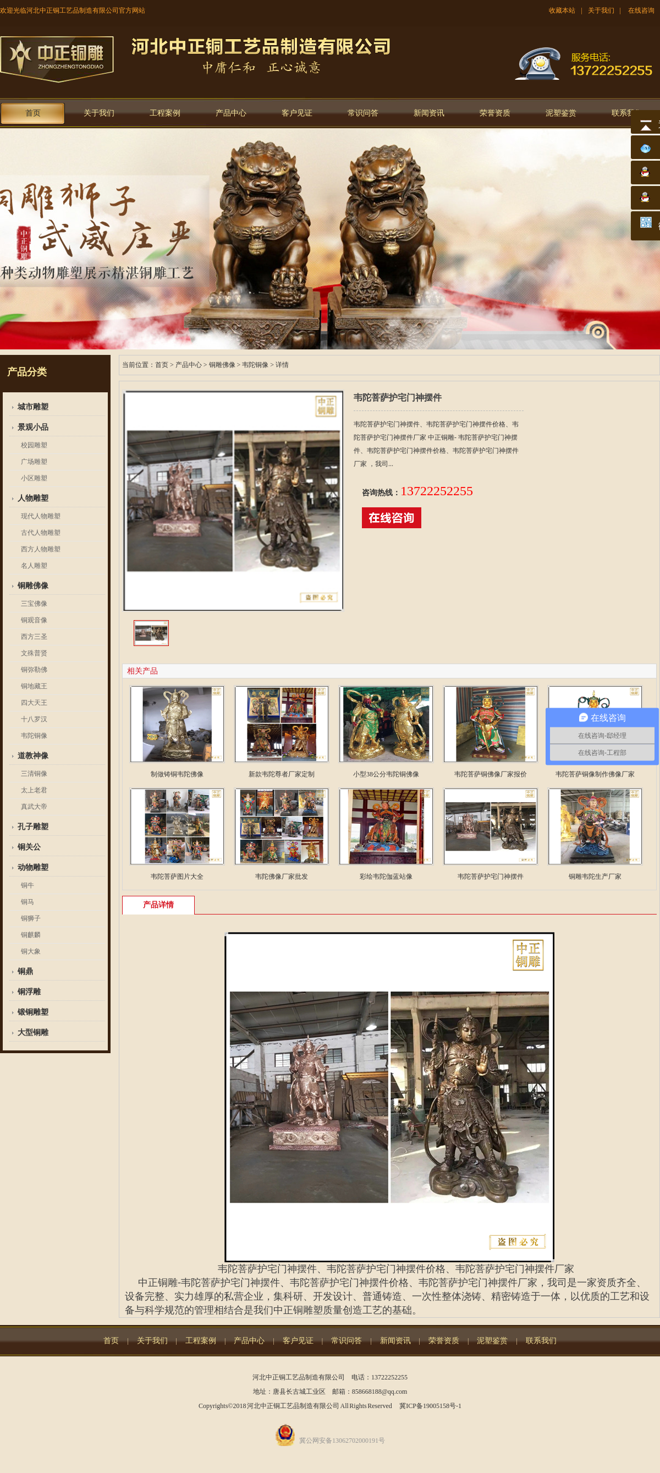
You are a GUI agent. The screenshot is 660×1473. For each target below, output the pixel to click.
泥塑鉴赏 (561, 113)
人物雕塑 (33, 498)
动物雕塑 (33, 867)
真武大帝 (34, 807)
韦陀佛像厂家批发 (281, 876)
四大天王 (34, 703)
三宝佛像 (34, 603)
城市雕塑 (33, 407)
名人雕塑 (34, 566)
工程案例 (165, 113)
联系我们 (627, 113)
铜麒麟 (31, 935)
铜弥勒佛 (34, 669)
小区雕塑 (34, 478)
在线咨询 (641, 10)
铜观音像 (34, 620)
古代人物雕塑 (41, 532)
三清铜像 (34, 773)
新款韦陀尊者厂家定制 (282, 774)
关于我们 (601, 10)
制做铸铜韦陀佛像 (177, 774)
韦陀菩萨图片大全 (177, 876)
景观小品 (33, 427)
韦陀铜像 (34, 736)
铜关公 (29, 847)
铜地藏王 (34, 686)
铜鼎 (25, 971)
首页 (33, 113)
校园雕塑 (34, 445)
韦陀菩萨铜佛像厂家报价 (490, 774)
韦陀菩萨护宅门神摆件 (491, 876)
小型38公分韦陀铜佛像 (386, 774)
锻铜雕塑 (33, 1012)
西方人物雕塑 (41, 549)
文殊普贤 (34, 653)
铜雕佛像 (33, 586)
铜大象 (31, 951)
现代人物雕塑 (41, 516)
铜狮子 (31, 918)
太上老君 (34, 790)
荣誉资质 (495, 113)
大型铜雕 (33, 1032)
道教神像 (33, 756)
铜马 (27, 902)
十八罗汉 (34, 719)
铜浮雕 (29, 992)
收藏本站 (562, 10)
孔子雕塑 (33, 827)
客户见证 (297, 113)
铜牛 (27, 885)
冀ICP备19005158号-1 (430, 1406)
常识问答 (363, 113)
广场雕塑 (34, 462)
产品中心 (231, 113)
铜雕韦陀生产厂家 (595, 876)
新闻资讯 (429, 113)
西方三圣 (34, 636)
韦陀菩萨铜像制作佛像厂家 (595, 774)
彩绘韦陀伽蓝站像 (386, 876)
